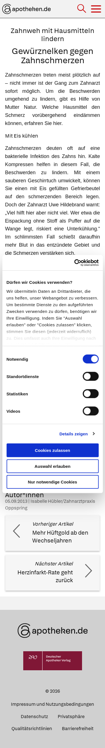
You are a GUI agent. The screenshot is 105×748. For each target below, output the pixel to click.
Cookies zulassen (52, 450)
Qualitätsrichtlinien (31, 729)
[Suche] (82, 9)
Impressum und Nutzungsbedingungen (52, 704)
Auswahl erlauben (52, 466)
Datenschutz (34, 716)
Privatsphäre (71, 716)
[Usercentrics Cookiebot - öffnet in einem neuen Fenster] (75, 262)
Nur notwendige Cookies (52, 482)
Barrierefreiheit (78, 729)
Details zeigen (73, 433)
